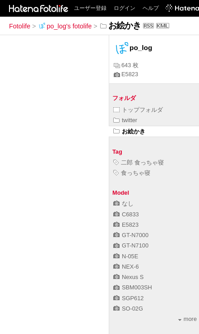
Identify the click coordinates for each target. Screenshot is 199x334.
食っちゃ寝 (131, 172)
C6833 (126, 214)
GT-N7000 (130, 235)
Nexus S (128, 277)
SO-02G (128, 308)
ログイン (124, 8)
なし (123, 203)
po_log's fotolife (65, 26)
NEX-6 (126, 266)
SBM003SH (132, 287)
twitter (125, 120)
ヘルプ (151, 8)
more (187, 319)
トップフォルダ (138, 109)
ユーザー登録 (90, 8)
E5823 (126, 74)
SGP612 (128, 298)
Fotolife (19, 26)
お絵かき (129, 131)
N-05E (125, 256)
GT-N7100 (130, 245)
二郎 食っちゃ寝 (138, 162)
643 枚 (126, 65)
